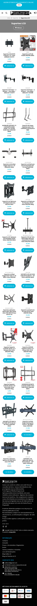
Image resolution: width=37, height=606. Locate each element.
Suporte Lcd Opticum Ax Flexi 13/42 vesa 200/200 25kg (28, 311)
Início (8, 18)
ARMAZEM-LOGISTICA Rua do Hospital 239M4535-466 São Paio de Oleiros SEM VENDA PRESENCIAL (12, 569)
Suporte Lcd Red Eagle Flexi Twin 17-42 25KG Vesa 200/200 (9, 276)
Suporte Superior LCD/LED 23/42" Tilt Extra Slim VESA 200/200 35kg (9, 387)
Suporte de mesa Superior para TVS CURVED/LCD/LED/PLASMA (28, 128)
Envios (4, 547)
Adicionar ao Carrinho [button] (9, 66)
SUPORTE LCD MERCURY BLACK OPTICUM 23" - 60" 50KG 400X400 (28, 461)
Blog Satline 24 (6, 554)
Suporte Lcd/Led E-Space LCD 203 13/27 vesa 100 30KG (9, 460)
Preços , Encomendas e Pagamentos (13, 545)
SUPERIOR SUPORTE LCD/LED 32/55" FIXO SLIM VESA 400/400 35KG (27, 387)
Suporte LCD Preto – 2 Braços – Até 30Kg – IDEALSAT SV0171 (9, 91)
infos (19, 5)
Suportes (15, 18)
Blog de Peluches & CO (9, 556)
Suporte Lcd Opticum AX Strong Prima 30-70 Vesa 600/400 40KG (28, 166)
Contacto (5, 540)
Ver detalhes (28, 435)
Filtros (18, 28)
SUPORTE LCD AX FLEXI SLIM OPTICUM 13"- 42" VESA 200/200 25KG (28, 276)
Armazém (5, 543)
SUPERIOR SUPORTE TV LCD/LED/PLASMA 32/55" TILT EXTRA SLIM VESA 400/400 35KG (9, 128)
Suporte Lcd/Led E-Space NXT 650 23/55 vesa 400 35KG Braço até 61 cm (9, 312)
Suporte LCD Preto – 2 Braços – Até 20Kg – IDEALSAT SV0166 (28, 91)
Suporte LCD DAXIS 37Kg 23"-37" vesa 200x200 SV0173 (9, 55)
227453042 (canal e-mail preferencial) (14, 565)
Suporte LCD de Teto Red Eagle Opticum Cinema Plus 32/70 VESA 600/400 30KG (27, 239)
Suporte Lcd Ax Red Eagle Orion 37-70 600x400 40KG (9, 165)
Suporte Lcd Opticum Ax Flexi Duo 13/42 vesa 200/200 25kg (28, 203)
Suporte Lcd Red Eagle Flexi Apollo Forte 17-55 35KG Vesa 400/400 (27, 424)
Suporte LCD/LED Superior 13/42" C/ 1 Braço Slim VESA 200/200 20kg (28, 349)
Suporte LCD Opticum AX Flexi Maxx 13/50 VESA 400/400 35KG (9, 238)
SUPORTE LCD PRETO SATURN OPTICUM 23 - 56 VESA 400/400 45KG (9, 424)
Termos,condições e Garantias (11, 549)
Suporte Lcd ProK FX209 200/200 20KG (27, 54)
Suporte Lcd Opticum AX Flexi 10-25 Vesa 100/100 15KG (9, 203)
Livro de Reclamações (8, 551)
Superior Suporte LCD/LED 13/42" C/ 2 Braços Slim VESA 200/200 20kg (9, 349)
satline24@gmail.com (9, 562)
